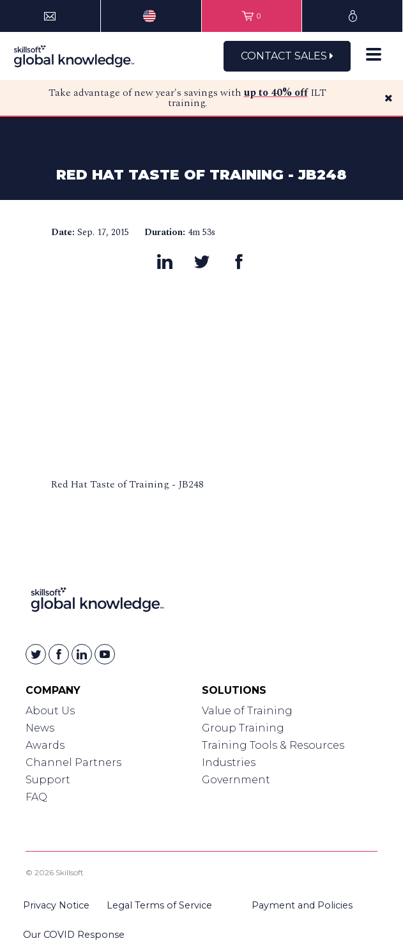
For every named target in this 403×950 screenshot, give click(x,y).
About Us (50, 711)
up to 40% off (276, 92)
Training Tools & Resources (273, 745)
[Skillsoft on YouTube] (105, 654)
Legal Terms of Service (159, 905)
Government (236, 780)
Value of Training (247, 711)
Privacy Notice (56, 905)
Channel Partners (73, 762)
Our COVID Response (74, 934)
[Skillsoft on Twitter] (36, 654)
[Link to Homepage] (97, 602)
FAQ (36, 797)
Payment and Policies (302, 905)
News (40, 728)
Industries (228, 762)
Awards (45, 745)
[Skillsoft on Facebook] (59, 654)
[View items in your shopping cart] (252, 16)
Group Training (243, 728)
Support (48, 780)
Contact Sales (287, 56)
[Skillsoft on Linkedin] (82, 654)
